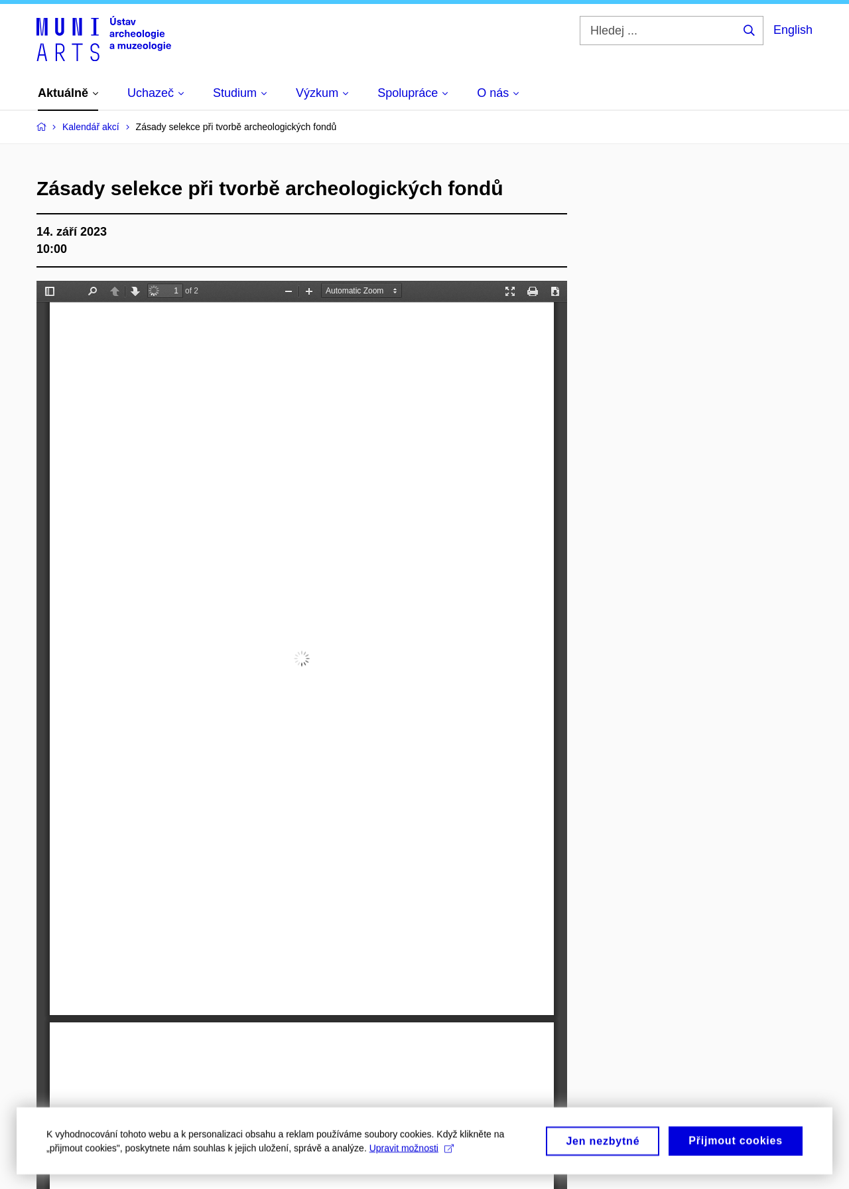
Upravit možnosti (411, 1152)
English (793, 30)
